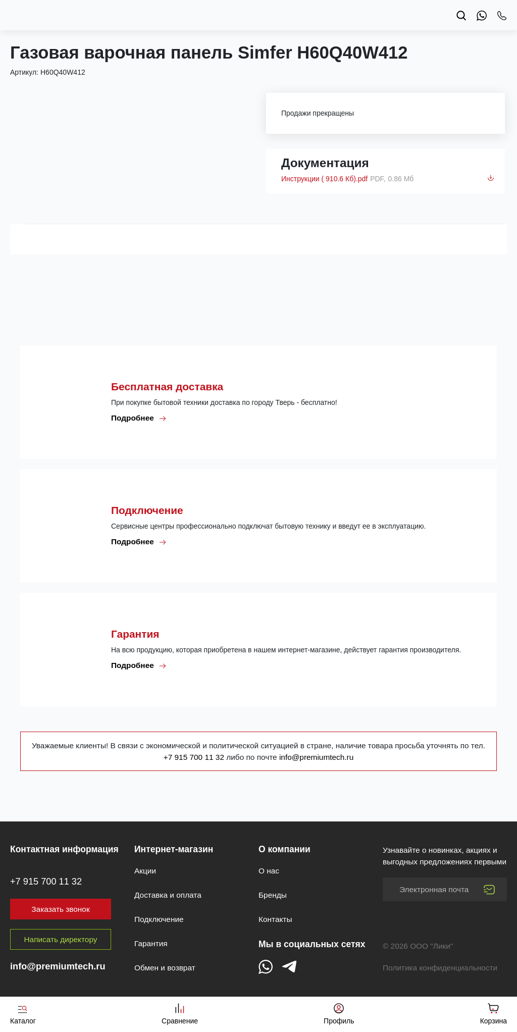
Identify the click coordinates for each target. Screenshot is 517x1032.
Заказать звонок (60, 909)
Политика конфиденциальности (440, 967)
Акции (145, 870)
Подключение (159, 919)
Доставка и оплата (167, 895)
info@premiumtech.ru (316, 757)
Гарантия (151, 943)
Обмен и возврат (164, 967)
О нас (268, 870)
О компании (284, 849)
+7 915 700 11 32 (195, 757)
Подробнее (139, 418)
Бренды (272, 895)
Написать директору (60, 939)
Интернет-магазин (173, 849)
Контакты (275, 919)
